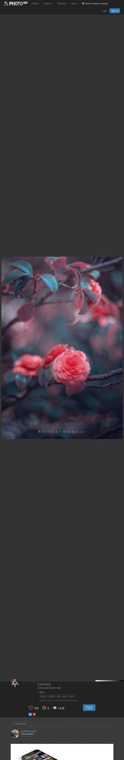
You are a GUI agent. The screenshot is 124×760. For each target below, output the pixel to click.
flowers (43, 696)
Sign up (114, 11)
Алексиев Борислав (48, 688)
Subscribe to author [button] (89, 708)
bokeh (65, 696)
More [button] (74, 4)
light (58, 696)
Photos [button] (36, 4)
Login (104, 11)
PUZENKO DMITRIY (29, 731)
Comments (20, 723)
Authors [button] (48, 4)
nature (72, 696)
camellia (51, 696)
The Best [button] (62, 4)
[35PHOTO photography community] (15, 3)
